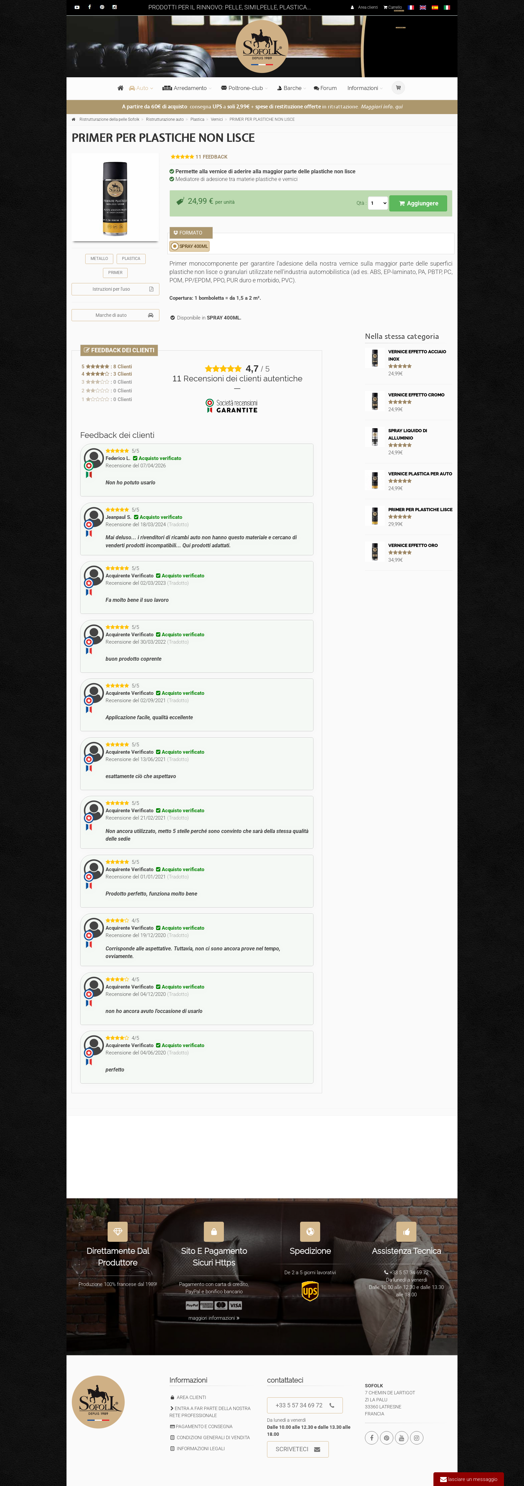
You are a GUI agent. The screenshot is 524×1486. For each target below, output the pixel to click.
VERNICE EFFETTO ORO (413, 545)
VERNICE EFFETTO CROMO (416, 394)
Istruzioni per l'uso (123, 289)
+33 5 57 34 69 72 (305, 1405)
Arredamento (184, 88)
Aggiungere (418, 203)
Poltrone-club (242, 88)
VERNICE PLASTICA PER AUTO (420, 473)
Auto (138, 88)
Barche (289, 88)
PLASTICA (131, 258)
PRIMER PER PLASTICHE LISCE (420, 509)
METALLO (99, 258)
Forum (325, 88)
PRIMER (115, 272)
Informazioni (363, 88)
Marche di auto (124, 315)
